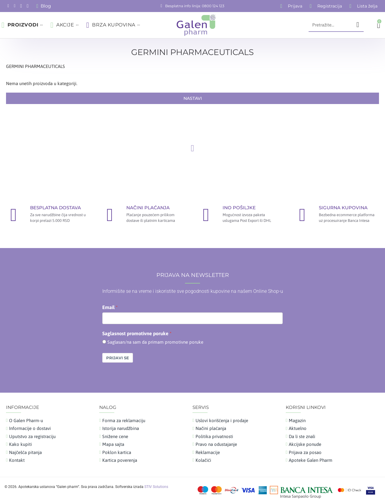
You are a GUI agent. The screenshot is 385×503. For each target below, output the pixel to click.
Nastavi (192, 98)
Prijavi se (117, 357)
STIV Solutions (156, 487)
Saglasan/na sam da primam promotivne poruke (155, 342)
